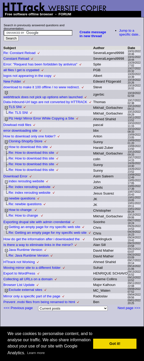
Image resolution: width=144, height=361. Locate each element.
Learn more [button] (36, 353)
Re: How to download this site (31, 153)
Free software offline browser (29, 14)
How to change (21, 210)
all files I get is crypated (21, 70)
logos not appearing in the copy (27, 76)
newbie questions (22, 198)
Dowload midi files (17, 125)
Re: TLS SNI (18, 113)
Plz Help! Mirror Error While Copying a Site (41, 118)
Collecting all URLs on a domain (28, 279)
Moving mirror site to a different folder (32, 268)
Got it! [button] (114, 344)
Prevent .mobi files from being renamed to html (39, 302)
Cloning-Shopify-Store (25, 141)
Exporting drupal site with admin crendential (36, 222)
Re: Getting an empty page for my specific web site (48, 233)
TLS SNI (15, 107)
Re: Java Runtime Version (29, 255)
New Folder (12, 81)
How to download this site (28, 147)
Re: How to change (24, 215)
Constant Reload (16, 59)
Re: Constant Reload (19, 53)
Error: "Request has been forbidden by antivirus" (40, 64)
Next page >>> (129, 308)
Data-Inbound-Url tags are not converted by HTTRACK (45, 102)
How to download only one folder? (29, 136)
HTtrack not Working (19, 262)
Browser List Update (19, 285)
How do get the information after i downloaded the (42, 239)
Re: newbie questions (25, 204)
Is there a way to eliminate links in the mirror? (38, 245)
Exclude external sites (25, 290)
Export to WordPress (19, 273)
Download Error (15, 176)
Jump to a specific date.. (129, 32)
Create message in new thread (93, 34)
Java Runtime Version (25, 250)
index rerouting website (26, 181)
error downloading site (20, 130)
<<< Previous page (18, 308)
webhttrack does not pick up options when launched (43, 97)
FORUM (64, 14)
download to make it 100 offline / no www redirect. (41, 87)
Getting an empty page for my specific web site (44, 227)
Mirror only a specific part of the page (31, 296)
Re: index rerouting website (30, 187)
